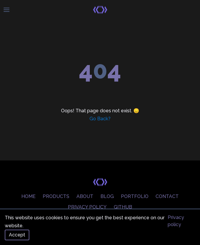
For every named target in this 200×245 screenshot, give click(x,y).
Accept (17, 235)
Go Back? (100, 118)
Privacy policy (176, 221)
